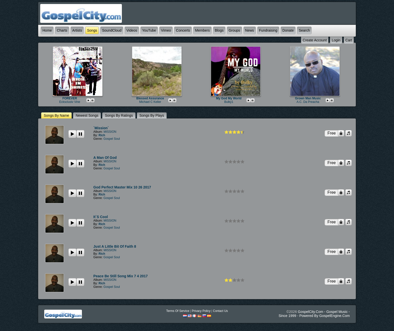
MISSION (110, 132)
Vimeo (166, 30)
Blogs (219, 30)
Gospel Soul (112, 139)
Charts (62, 30)
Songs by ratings (119, 115)
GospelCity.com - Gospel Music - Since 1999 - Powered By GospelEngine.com (314, 314)
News (249, 30)
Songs (92, 30)
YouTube (149, 30)
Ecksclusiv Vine (69, 102)
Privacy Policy (201, 311)
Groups (234, 30)
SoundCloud (111, 30)
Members (202, 30)
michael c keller (150, 102)
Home (47, 30)
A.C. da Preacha (308, 102)
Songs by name (56, 115)
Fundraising (268, 30)
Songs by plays (151, 115)
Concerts (183, 30)
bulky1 (228, 102)
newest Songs (87, 115)
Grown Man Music (308, 98)
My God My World (228, 98)
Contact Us (220, 311)
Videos (131, 30)
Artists (77, 30)
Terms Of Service (177, 311)
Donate (288, 30)
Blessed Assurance (150, 98)
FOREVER (69, 98)
